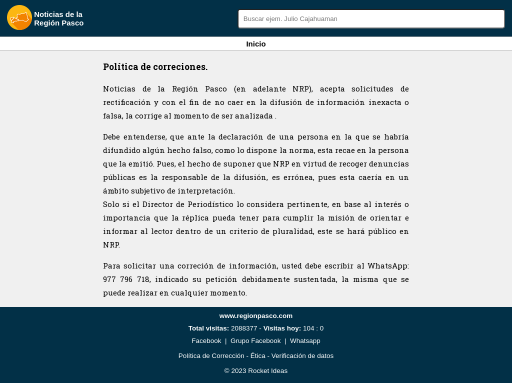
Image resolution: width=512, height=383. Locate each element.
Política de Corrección (211, 356)
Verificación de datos (303, 356)
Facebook (206, 340)
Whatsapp (305, 340)
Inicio (256, 44)
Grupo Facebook (255, 340)
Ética (258, 356)
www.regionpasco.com (256, 316)
